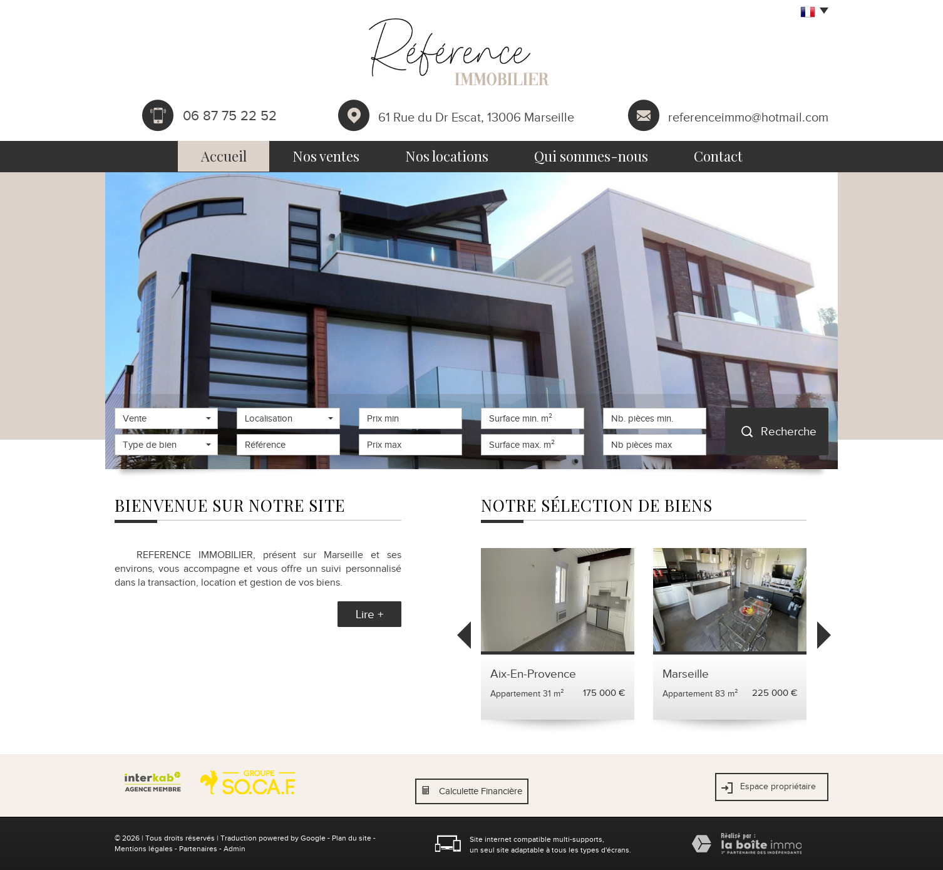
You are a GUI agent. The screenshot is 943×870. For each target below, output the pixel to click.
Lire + (369, 614)
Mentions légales (144, 848)
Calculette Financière (480, 791)
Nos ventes (325, 156)
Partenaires (198, 848)
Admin (234, 848)
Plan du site (351, 838)
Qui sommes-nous (591, 156)
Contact (718, 156)
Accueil (224, 156)
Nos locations (446, 156)
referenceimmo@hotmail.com (748, 116)
